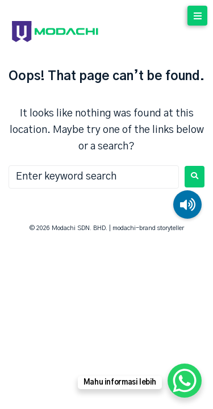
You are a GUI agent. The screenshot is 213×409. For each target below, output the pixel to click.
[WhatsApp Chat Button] (185, 381)
